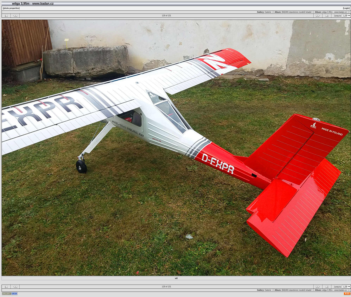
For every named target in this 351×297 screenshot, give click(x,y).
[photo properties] (11, 8)
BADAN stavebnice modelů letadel (298, 12)
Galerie (269, 12)
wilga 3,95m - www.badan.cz (336, 12)
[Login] (346, 8)
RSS (347, 294)
